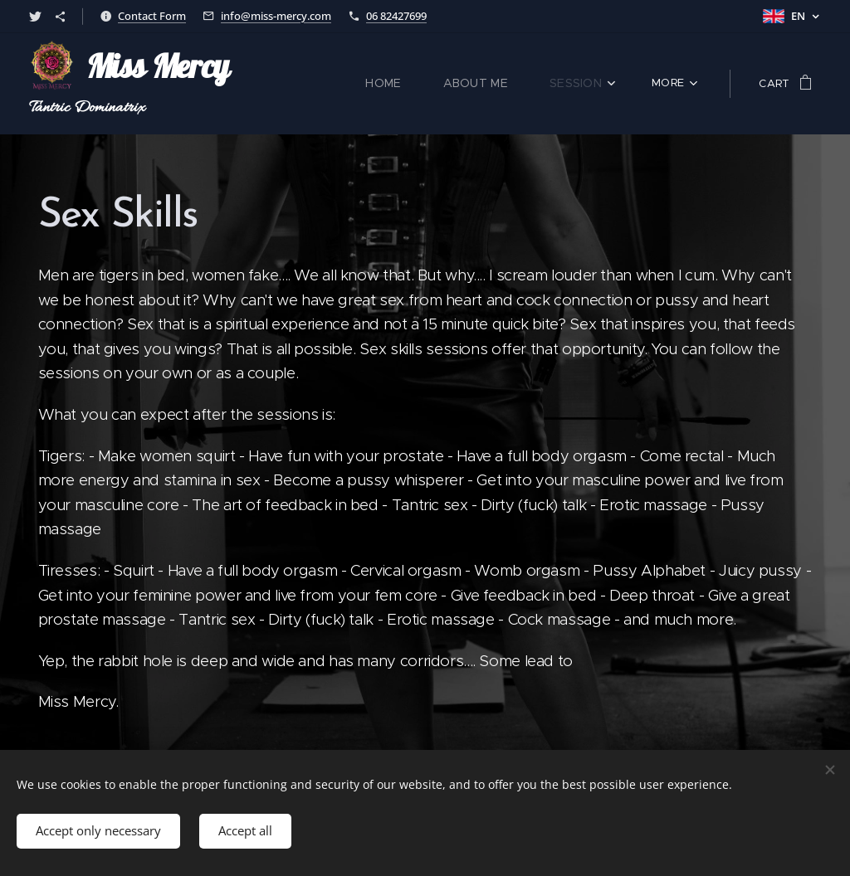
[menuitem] (301, 84)
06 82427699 (396, 15)
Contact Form (152, 15)
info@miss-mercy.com (276, 15)
